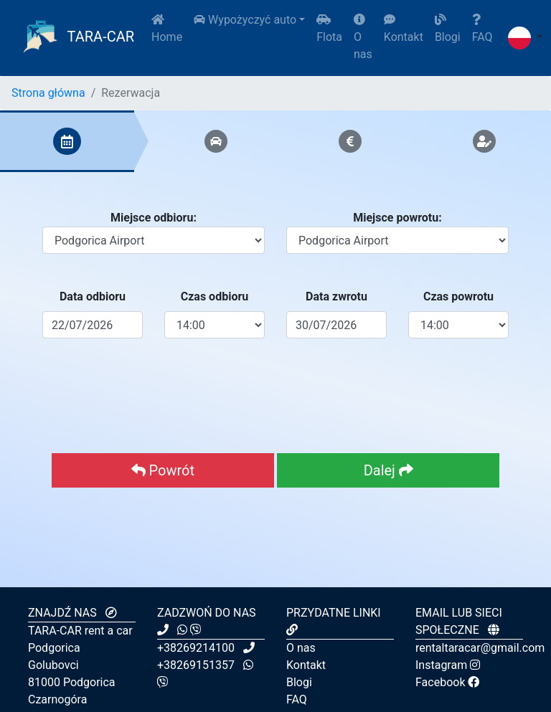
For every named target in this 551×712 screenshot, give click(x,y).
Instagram (447, 665)
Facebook (447, 682)
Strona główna (48, 93)
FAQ (482, 29)
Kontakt (403, 29)
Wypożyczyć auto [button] (245, 20)
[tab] (66, 141)
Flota (329, 29)
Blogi (448, 29)
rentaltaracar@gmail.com (480, 648)
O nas (363, 37)
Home (166, 29)
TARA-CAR (75, 38)
